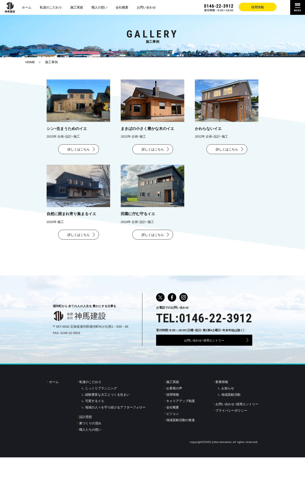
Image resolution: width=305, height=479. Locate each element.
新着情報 (221, 398)
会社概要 (122, 7)
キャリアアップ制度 (180, 417)
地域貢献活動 (230, 411)
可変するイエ (94, 417)
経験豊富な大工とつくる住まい (107, 411)
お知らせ (227, 404)
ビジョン (172, 430)
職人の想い (99, 7)
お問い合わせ (146, 7)
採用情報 (257, 7)
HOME (30, 62)
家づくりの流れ (90, 439)
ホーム (26, 7)
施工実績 (76, 7)
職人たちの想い (90, 446)
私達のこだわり (51, 7)
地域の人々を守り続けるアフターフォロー (115, 424)
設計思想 (85, 433)
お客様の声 (174, 404)
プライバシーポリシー (231, 427)
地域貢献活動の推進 (180, 436)
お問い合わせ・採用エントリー (204, 350)
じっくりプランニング (101, 404)
